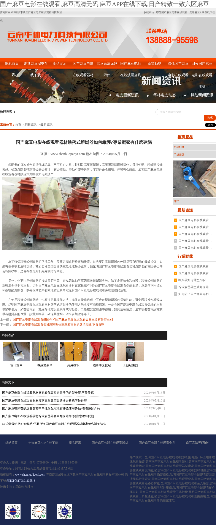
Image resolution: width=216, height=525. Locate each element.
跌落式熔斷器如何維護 (35, 174)
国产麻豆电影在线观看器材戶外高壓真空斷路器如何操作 (195, 227)
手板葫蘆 (179, 154)
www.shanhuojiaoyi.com (68, 154)
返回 (210, 124)
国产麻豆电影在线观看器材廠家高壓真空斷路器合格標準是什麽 (44, 400)
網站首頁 (12, 63)
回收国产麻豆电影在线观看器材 (202, 65)
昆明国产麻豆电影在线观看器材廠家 (56, 285)
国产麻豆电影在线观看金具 (130, 65)
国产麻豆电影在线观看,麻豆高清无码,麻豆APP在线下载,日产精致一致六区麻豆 (104, 4)
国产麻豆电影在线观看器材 (83, 65)
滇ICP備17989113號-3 (21, 480)
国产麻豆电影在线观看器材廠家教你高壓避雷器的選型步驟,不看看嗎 (58, 324)
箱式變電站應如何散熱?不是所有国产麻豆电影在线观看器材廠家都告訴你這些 (54, 424)
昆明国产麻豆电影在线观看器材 (114, 266)
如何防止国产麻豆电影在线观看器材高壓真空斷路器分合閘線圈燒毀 (195, 294)
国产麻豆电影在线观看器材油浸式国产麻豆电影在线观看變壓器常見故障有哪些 (195, 234)
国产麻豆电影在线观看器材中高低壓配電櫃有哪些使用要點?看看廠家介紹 (51, 408)
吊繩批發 (179, 147)
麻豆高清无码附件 (107, 65)
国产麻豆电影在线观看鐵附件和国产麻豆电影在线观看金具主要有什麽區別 (62, 319)
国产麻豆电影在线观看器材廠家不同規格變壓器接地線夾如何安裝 (195, 241)
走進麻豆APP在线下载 (35, 65)
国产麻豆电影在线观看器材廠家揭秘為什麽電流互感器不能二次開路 (195, 248)
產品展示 (59, 63)
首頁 (18, 124)
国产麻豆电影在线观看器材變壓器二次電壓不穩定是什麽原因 (195, 273)
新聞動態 (154, 63)
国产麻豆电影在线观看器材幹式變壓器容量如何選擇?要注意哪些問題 (48, 416)
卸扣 (176, 201)
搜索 (210, 118)
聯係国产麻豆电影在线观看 (178, 65)
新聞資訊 (30, 124)
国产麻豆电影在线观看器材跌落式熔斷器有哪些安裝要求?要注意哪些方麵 (195, 266)
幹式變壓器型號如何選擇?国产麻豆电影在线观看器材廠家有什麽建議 (195, 287)
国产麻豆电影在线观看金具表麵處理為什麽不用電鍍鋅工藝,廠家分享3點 (195, 220)
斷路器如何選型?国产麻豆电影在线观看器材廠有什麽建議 (195, 280)
